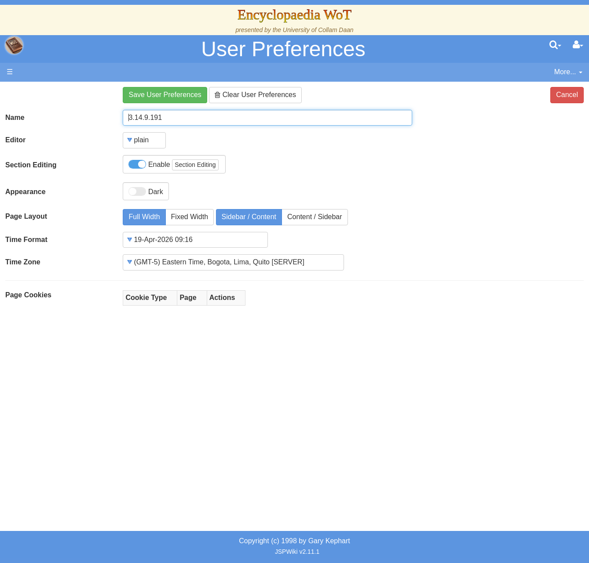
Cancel (567, 94)
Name (15, 117)
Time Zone (22, 262)
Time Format (26, 239)
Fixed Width (189, 216)
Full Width (144, 216)
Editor (15, 140)
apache (14, 45)
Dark (145, 191)
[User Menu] (578, 45)
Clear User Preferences (255, 94)
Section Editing (30, 165)
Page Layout (26, 216)
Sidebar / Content (249, 216)
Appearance (25, 191)
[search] (555, 45)
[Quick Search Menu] (555, 45)
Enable (173, 164)
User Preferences (283, 49)
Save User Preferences (164, 94)
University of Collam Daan (318, 29)
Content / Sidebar (314, 216)
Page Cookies (28, 295)
